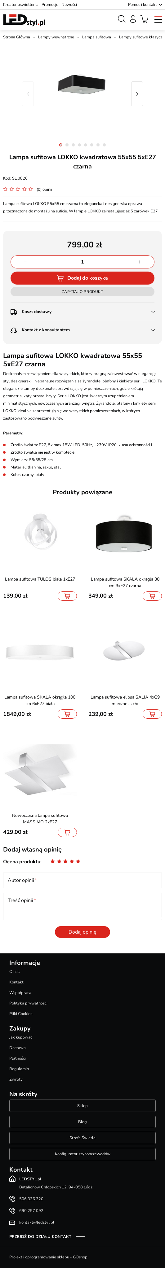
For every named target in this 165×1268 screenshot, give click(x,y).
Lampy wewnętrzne (56, 37)
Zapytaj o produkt (82, 291)
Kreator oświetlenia (20, 4)
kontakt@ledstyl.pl (36, 1222)
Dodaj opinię (82, 932)
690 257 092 (31, 1211)
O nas (14, 971)
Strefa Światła (82, 1138)
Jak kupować (20, 1037)
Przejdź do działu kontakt (40, 1237)
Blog (82, 1122)
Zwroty (16, 1079)
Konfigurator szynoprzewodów (82, 1154)
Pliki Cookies (20, 1014)
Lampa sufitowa (96, 37)
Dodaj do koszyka (87, 278)
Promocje (50, 4)
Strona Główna (16, 37)
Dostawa (17, 1048)
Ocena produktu (21, 861)
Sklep (82, 1106)
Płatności (17, 1058)
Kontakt (16, 982)
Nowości (69, 4)
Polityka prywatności (28, 1003)
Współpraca (20, 993)
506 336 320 (31, 1199)
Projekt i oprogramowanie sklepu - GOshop (48, 1257)
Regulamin (19, 1069)
